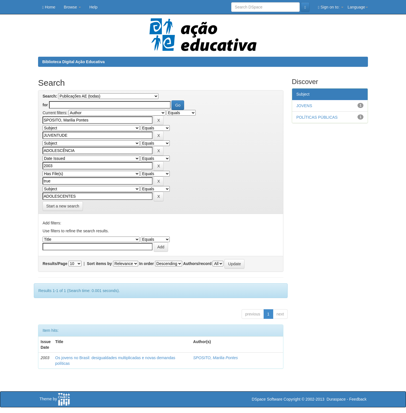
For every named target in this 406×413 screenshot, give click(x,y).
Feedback (358, 399)
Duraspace (336, 399)
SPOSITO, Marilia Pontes (215, 357)
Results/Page (55, 263)
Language (358, 7)
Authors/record (197, 263)
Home (48, 7)
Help (93, 7)
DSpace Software (267, 399)
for (45, 105)
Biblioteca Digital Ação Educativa (73, 61)
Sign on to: (330, 7)
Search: (50, 96)
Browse (72, 7)
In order (146, 263)
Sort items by (99, 263)
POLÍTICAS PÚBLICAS (316, 117)
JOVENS (304, 105)
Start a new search (62, 206)
